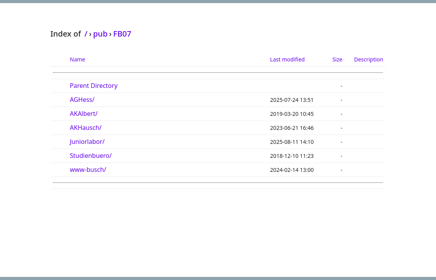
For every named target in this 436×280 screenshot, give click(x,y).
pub (100, 33)
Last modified (287, 59)
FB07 (122, 33)
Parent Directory (94, 85)
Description (368, 59)
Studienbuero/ (91, 155)
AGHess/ (82, 99)
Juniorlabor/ (87, 141)
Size (337, 59)
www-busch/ (88, 169)
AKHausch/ (86, 127)
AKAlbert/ (84, 113)
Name (77, 59)
